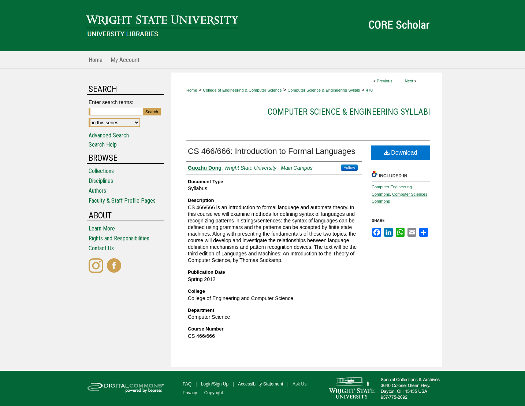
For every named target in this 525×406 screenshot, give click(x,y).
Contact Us (101, 248)
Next (409, 81)
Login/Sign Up (214, 384)
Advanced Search (109, 135)
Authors (97, 190)
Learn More (102, 228)
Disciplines (101, 180)
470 (369, 90)
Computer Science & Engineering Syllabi (324, 90)
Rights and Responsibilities (119, 238)
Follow (349, 167)
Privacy (190, 392)
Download (400, 153)
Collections (101, 170)
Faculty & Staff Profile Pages (122, 200)
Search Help (103, 144)
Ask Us (299, 384)
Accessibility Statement (260, 384)
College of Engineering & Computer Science (242, 90)
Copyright (213, 392)
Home (191, 90)
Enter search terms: (111, 102)
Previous (384, 81)
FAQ (187, 384)
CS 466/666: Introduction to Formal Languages (271, 151)
